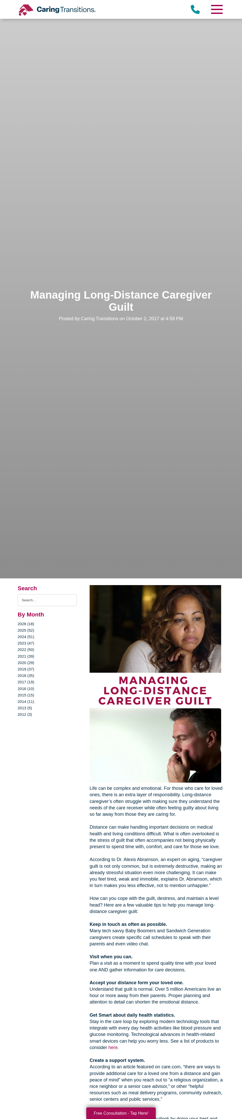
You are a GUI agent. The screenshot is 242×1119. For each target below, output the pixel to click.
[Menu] (216, 9)
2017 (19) (26, 682)
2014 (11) (26, 701)
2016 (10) (26, 688)
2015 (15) (26, 695)
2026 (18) (26, 624)
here (113, 1047)
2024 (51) (26, 636)
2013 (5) (25, 708)
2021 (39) (26, 656)
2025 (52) (26, 630)
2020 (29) (26, 662)
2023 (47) (26, 643)
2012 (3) (25, 714)
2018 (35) (26, 675)
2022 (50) (26, 649)
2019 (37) (26, 669)
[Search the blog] (47, 600)
